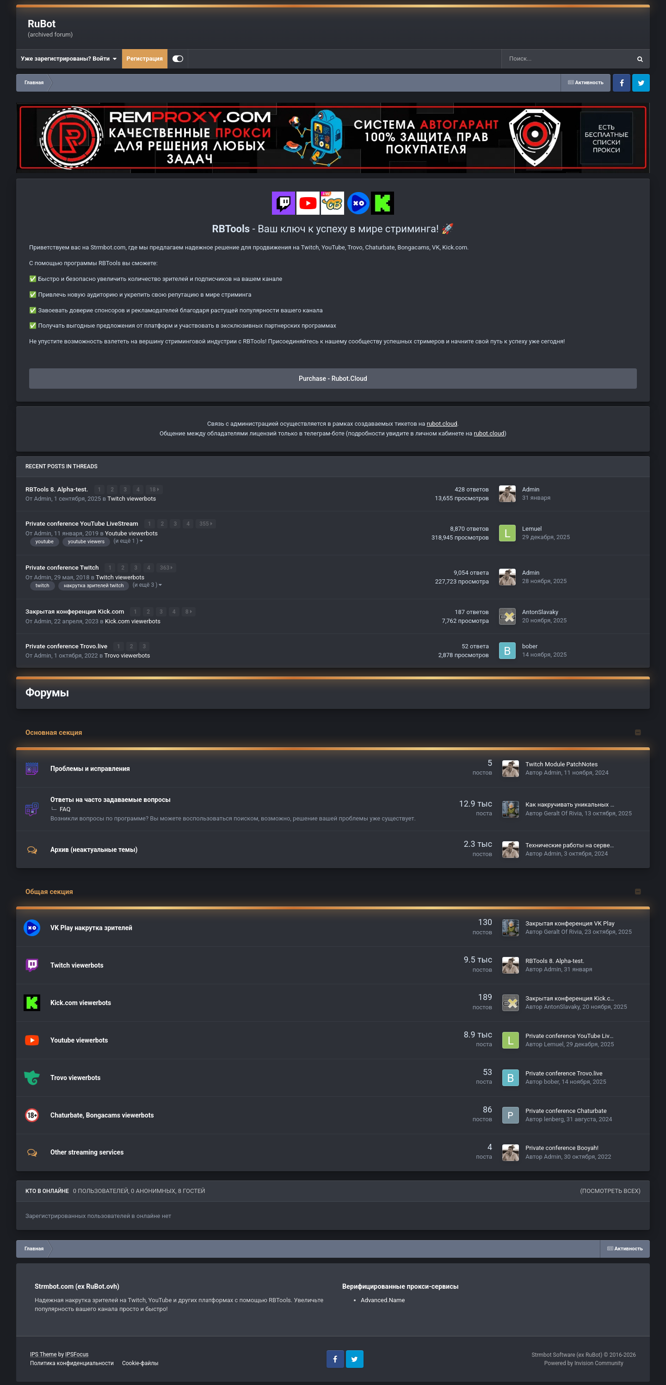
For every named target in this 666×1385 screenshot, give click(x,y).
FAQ (65, 807)
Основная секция (53, 731)
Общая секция (49, 891)
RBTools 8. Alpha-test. (57, 489)
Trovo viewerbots (127, 654)
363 (166, 567)
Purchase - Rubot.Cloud (333, 378)
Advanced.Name (383, 1298)
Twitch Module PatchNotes (561, 762)
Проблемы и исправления (90, 767)
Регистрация (145, 58)
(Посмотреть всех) (610, 1189)
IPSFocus (76, 1353)
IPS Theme (43, 1353)
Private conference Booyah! (561, 1146)
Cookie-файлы (140, 1362)
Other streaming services (86, 1151)
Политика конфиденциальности (72, 1362)
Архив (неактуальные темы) (93, 848)
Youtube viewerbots (131, 532)
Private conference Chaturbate (565, 1109)
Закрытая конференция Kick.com (75, 611)
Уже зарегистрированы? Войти (69, 58)
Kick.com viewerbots (132, 620)
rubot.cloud (442, 423)
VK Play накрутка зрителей (91, 926)
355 (206, 524)
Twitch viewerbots (131, 498)
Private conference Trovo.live (67, 645)
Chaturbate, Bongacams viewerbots (102, 1114)
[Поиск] (549, 58)
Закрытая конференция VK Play (569, 922)
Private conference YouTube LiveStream (82, 523)
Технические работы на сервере (571, 844)
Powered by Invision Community (583, 1362)
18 (155, 489)
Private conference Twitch (62, 567)
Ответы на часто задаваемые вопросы (110, 798)
